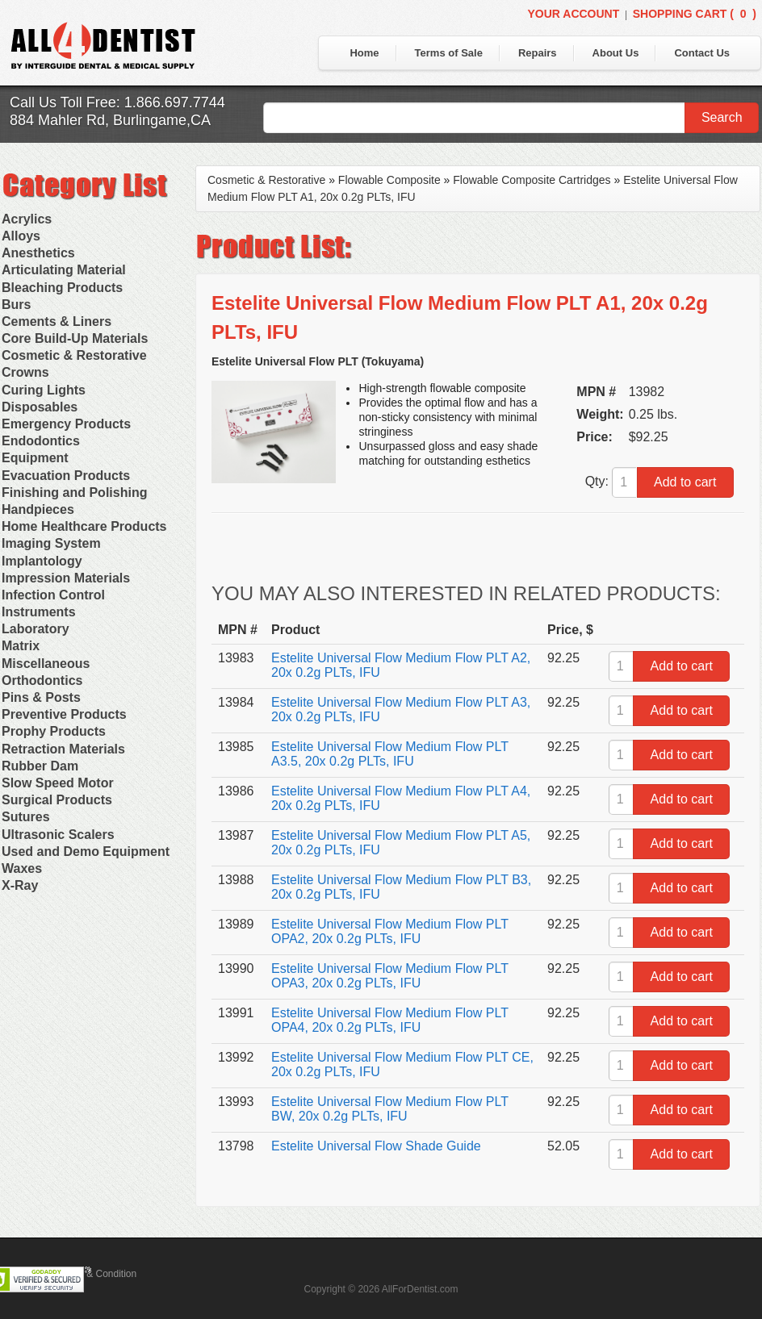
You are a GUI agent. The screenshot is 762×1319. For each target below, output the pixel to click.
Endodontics (41, 441)
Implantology (42, 561)
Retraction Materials (63, 749)
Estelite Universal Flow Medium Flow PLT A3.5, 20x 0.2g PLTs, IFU (390, 754)
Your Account (573, 13)
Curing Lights (44, 390)
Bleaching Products (62, 287)
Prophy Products (54, 731)
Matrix (21, 646)
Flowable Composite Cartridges (531, 179)
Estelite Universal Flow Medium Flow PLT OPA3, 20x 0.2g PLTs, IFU (390, 976)
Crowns (25, 372)
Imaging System (51, 543)
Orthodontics (42, 680)
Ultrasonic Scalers (58, 834)
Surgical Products (57, 800)
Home (364, 53)
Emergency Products (66, 424)
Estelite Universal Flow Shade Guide (376, 1146)
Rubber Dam (40, 766)
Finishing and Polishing (74, 492)
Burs (16, 304)
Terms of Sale (449, 53)
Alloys (21, 236)
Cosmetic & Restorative (74, 355)
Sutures (26, 817)
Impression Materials (66, 578)
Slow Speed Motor (58, 783)
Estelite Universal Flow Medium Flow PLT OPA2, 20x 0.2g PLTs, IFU (390, 931)
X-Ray (20, 885)
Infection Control (53, 595)
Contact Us (702, 53)
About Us (615, 53)
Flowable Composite (389, 179)
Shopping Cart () (694, 13)
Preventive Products (64, 714)
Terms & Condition (96, 1273)
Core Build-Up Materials (75, 338)
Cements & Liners (56, 321)
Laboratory (35, 629)
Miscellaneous (46, 663)
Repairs (537, 53)
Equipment (35, 458)
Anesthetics (38, 253)
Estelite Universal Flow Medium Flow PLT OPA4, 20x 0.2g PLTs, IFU (390, 1020)
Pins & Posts (41, 697)
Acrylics (27, 219)
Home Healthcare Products (84, 526)
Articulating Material (64, 270)
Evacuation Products (66, 475)
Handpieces (38, 509)
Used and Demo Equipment (86, 851)
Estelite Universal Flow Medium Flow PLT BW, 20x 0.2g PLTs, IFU (390, 1109)
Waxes (22, 868)
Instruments (39, 612)
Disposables (39, 407)
